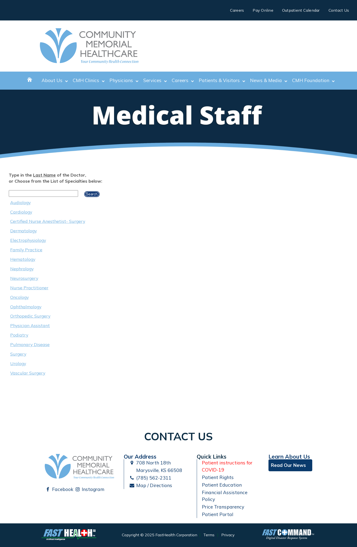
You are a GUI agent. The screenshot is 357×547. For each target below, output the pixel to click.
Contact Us (339, 10)
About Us (55, 80)
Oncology (19, 297)
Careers (237, 10)
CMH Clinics (89, 80)
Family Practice (26, 249)
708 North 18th (150, 463)
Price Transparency (223, 507)
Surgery (18, 354)
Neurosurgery (24, 278)
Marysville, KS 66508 (155, 470)
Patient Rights (218, 477)
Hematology (22, 259)
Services (155, 80)
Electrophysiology (28, 240)
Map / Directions (150, 485)
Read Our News (288, 465)
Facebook (59, 489)
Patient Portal (217, 514)
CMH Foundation (313, 80)
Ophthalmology (25, 306)
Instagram (90, 489)
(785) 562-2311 (150, 478)
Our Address (140, 456)
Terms (208, 535)
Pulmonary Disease (30, 344)
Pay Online (263, 10)
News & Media (268, 80)
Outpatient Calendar (301, 10)
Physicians (123, 80)
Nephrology (22, 268)
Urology (18, 363)
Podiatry (19, 335)
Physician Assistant (30, 325)
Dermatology (23, 230)
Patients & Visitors (222, 80)
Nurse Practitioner (29, 287)
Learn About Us (289, 456)
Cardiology (21, 212)
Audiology (20, 202)
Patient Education (222, 485)
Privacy (228, 535)
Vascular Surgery (27, 373)
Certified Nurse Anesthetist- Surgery (47, 221)
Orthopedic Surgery (30, 316)
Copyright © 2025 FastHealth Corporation (159, 535)
